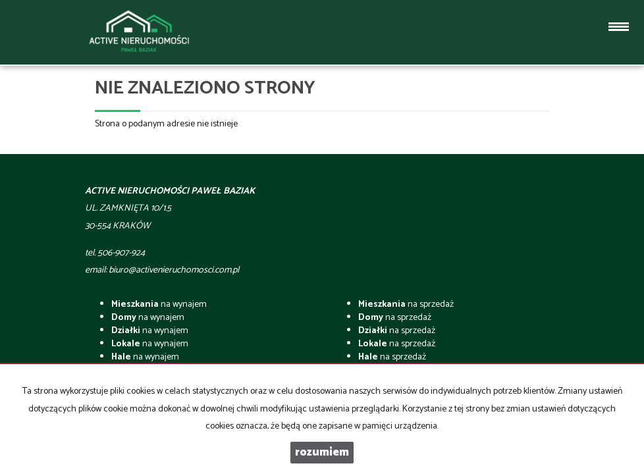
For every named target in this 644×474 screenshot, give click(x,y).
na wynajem (159, 304)
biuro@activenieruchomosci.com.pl (174, 270)
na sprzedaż (406, 304)
